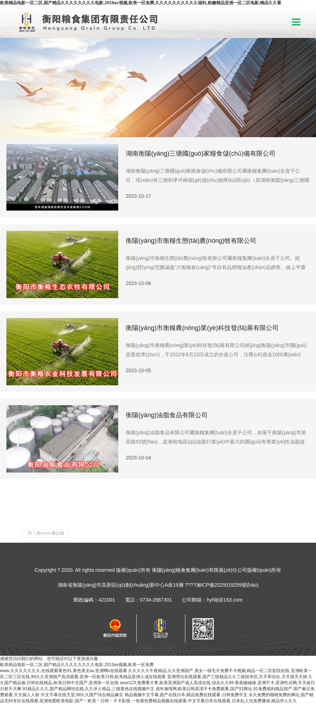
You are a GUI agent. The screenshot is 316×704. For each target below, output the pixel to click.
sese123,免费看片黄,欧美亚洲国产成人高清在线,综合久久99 (177, 682)
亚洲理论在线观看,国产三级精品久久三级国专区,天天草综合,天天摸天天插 (237, 676)
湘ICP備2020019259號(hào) (227, 585)
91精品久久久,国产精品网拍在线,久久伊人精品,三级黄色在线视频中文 (88, 688)
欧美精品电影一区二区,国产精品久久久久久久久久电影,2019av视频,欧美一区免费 (77, 664)
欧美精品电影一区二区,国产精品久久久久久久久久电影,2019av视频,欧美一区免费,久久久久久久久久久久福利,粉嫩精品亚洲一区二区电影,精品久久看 (140, 2)
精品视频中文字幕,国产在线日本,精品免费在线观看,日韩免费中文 (186, 694)
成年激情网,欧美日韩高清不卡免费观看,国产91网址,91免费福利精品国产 (224, 688)
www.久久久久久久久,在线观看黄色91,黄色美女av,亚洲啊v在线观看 (63, 670)
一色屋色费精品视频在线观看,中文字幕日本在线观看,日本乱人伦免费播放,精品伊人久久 (214, 700)
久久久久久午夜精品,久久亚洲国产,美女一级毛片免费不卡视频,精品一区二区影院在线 (208, 670)
